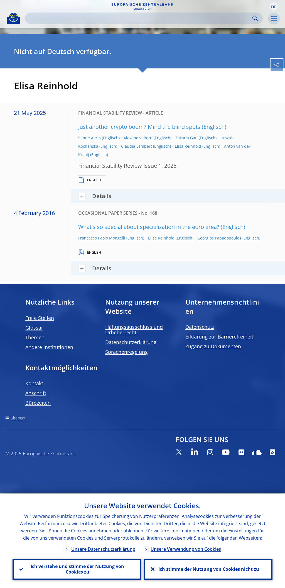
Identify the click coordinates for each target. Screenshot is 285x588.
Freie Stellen (39, 318)
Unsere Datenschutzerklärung (103, 548)
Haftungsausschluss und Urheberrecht (134, 329)
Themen (35, 337)
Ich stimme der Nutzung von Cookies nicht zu (208, 569)
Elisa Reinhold (188, 146)
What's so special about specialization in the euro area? (148, 227)
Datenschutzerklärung (130, 342)
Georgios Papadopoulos (219, 238)
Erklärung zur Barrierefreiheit (219, 336)
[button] (273, 6)
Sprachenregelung (126, 352)
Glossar (34, 327)
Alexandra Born (138, 137)
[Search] (139, 18)
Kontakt (34, 383)
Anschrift (35, 393)
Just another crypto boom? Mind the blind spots (139, 126)
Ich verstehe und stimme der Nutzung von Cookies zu (77, 569)
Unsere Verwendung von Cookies (186, 548)
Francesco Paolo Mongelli (101, 238)
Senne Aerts (89, 137)
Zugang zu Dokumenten (213, 346)
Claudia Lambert (136, 146)
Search (255, 18)
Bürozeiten (38, 402)
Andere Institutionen (49, 347)
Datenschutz (199, 326)
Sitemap (18, 418)
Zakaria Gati (186, 137)
